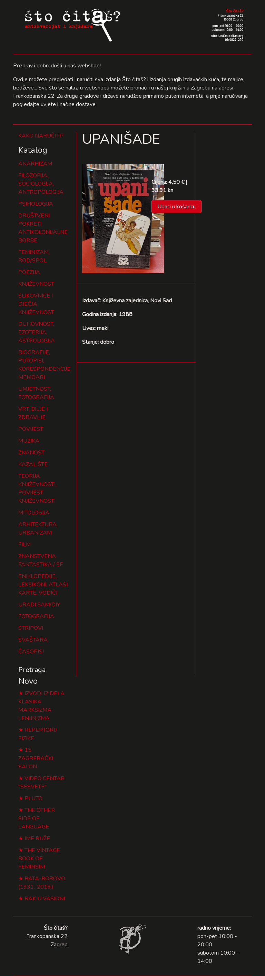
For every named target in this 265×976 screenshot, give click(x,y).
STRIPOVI (30, 628)
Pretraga (32, 669)
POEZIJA (29, 272)
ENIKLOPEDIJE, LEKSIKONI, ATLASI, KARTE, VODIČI (43, 584)
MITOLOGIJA (33, 513)
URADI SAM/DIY (39, 604)
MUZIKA (28, 441)
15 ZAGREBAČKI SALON (35, 758)
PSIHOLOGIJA (35, 204)
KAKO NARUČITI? (40, 136)
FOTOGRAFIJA (36, 616)
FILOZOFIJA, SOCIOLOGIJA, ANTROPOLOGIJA (40, 184)
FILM (24, 544)
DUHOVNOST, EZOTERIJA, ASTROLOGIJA (36, 332)
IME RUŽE (37, 838)
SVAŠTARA (33, 640)
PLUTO (33, 798)
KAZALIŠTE (33, 464)
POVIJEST (30, 429)
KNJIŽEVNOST (36, 284)
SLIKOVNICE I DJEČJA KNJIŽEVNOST (36, 304)
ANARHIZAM (35, 164)
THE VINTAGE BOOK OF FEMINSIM (39, 858)
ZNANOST (31, 452)
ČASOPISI (31, 651)
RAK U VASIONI (44, 898)
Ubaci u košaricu (176, 206)
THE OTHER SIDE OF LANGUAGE (36, 818)
